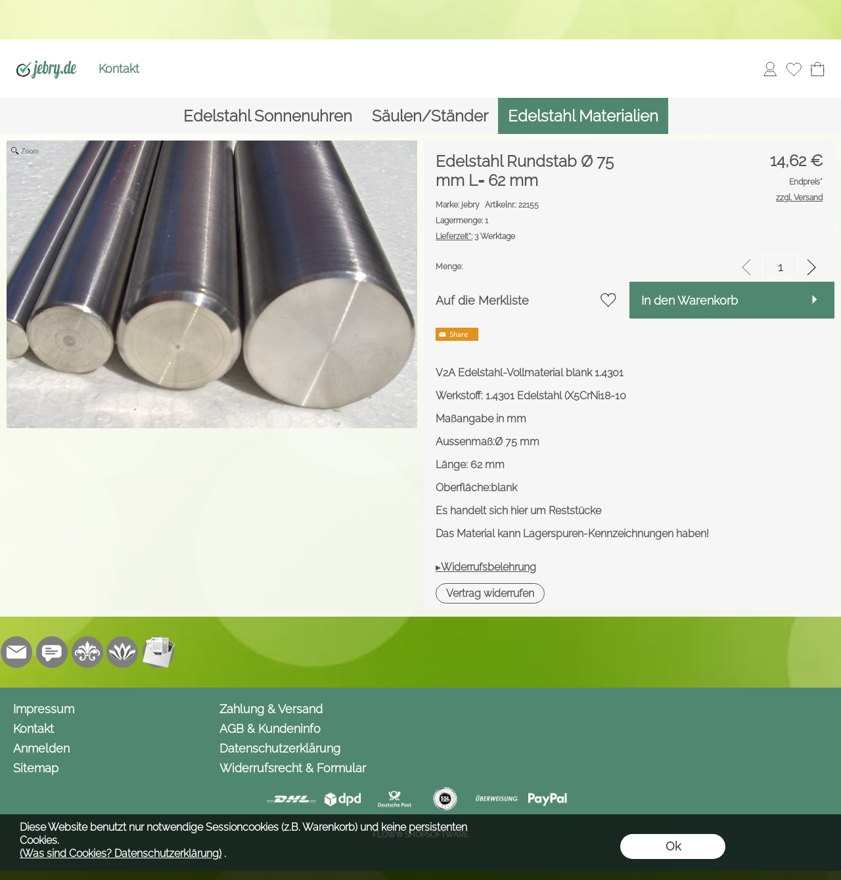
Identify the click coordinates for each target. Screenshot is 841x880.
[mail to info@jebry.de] (16, 652)
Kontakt (119, 69)
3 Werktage (475, 236)
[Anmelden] (770, 68)
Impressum (43, 709)
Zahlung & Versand (271, 709)
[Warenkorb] (817, 68)
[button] (490, 593)
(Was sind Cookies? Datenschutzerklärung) (120, 853)
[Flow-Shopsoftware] (122, 652)
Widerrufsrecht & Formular (292, 768)
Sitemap (35, 768)
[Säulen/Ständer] (430, 116)
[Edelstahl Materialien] (583, 116)
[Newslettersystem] (158, 652)
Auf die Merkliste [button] (482, 300)
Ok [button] (673, 846)
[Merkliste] (793, 68)
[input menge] (780, 266)
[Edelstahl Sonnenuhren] (267, 116)
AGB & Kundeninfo (270, 729)
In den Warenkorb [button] (689, 300)
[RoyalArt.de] (87, 652)
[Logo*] (46, 53)
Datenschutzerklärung (279, 748)
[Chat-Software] (51, 652)
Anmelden (41, 748)
